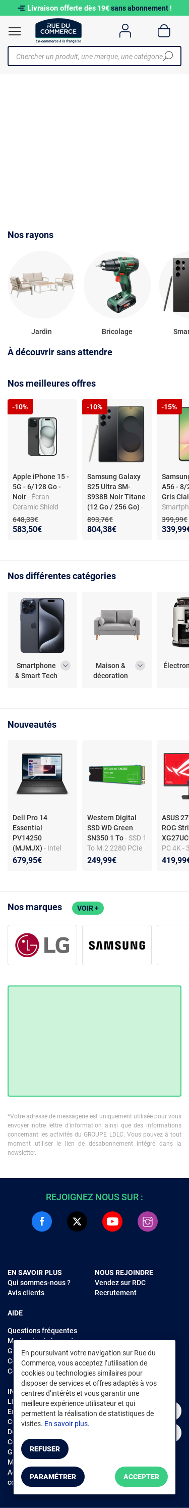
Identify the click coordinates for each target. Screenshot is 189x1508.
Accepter (141, 1477)
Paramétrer (53, 1477)
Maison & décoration (110, 671)
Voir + (88, 908)
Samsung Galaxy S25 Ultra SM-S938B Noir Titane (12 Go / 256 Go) (116, 492)
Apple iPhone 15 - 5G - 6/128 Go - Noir (41, 487)
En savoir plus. (67, 1424)
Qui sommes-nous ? (39, 1283)
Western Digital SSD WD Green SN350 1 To (112, 828)
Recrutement (116, 1293)
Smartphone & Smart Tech (36, 671)
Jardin (41, 331)
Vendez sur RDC (120, 1283)
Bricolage (117, 331)
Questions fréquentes (42, 1331)
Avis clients (26, 1293)
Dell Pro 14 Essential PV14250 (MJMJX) (30, 833)
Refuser (45, 1449)
